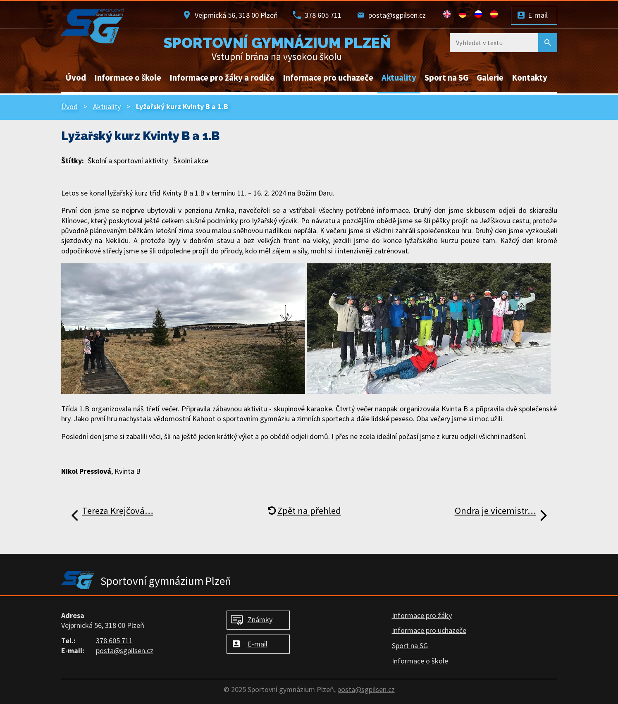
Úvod (75, 77)
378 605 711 (323, 15)
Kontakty (529, 77)
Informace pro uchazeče (328, 77)
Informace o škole (127, 77)
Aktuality (399, 77)
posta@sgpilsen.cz (397, 15)
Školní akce (190, 160)
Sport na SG (446, 77)
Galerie (490, 77)
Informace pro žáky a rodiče (221, 77)
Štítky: (72, 160)
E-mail (538, 15)
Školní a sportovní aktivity (128, 160)
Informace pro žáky (422, 615)
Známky (260, 619)
